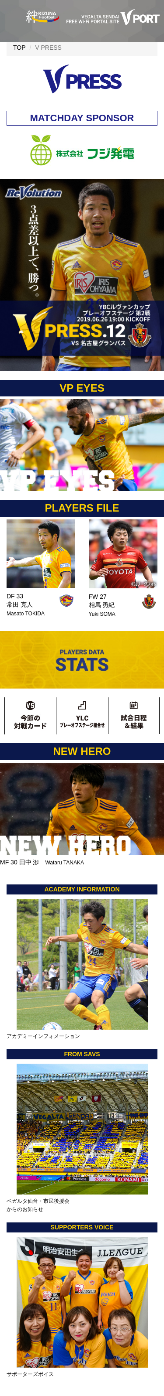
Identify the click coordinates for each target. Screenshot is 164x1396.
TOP (19, 47)
